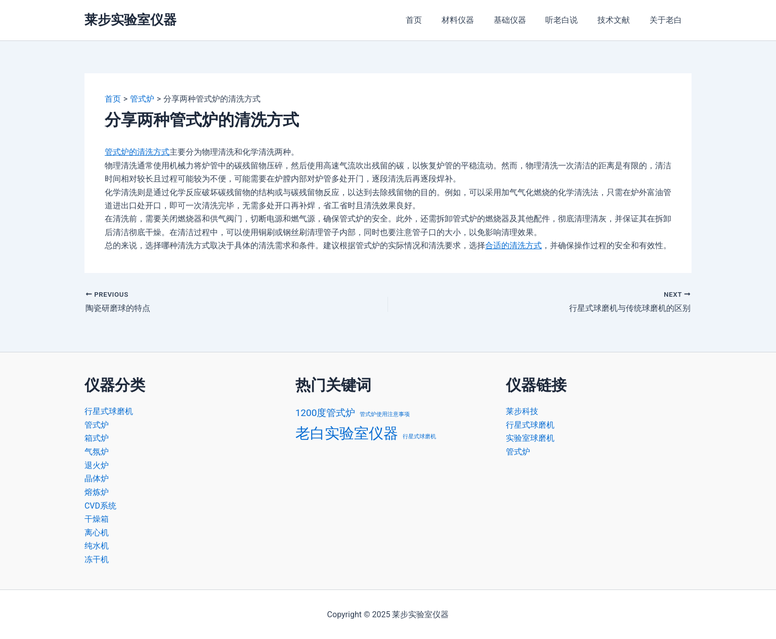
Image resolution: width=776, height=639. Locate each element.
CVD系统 (100, 505)
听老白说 (570, 20)
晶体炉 (96, 478)
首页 (432, 20)
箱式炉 (96, 438)
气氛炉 (96, 451)
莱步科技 (522, 411)
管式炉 (96, 425)
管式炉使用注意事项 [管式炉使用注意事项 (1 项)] (385, 414)
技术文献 (618, 20)
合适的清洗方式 (513, 245)
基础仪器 (521, 20)
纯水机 (96, 545)
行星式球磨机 (108, 411)
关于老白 (667, 20)
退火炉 (96, 465)
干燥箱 (96, 518)
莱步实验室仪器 (130, 19)
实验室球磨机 (530, 438)
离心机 (96, 531)
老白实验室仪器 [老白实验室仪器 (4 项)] (346, 433)
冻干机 (96, 558)
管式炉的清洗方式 (137, 152)
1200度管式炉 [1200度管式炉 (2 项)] (325, 413)
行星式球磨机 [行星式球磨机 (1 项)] (419, 436)
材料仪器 (473, 20)
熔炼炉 (96, 491)
